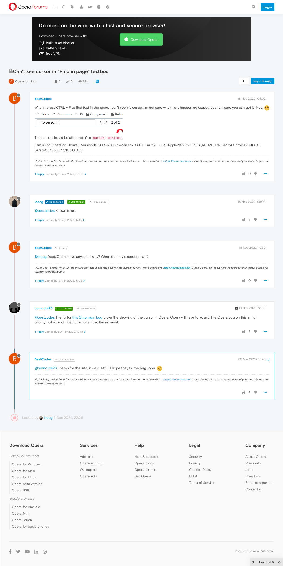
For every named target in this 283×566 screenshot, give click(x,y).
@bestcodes (45, 211)
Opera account (92, 463)
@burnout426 (64, 360)
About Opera (255, 456)
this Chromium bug (87, 317)
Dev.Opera (143, 476)
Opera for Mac (23, 471)
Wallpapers (88, 469)
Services (89, 445)
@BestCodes (99, 202)
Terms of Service (202, 483)
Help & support (146, 456)
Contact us (254, 489)
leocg (39, 202)
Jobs (249, 469)
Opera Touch (22, 520)
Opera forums (145, 469)
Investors (252, 476)
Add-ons (86, 456)
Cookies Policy (200, 469)
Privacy (194, 463)
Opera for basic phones (30, 526)
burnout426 (44, 308)
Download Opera (144, 39)
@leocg (61, 248)
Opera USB (20, 490)
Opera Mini (20, 513)
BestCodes (43, 99)
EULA (193, 476)
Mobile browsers (21, 499)
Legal (194, 445)
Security (195, 456)
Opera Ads (88, 476)
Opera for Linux (26, 81)
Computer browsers (24, 456)
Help (139, 445)
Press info (253, 463)
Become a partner (259, 483)
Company (255, 445)
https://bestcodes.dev (177, 161)
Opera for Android (26, 507)
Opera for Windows (27, 464)
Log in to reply (262, 81)
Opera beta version (27, 484)
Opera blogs (144, 463)
